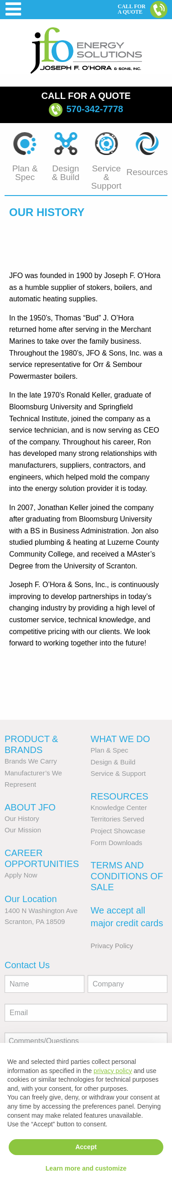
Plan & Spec (110, 750)
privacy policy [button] (113, 1070)
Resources (120, 796)
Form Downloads (116, 842)
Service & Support (118, 773)
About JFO (30, 807)
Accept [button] (86, 1147)
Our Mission (23, 830)
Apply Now (21, 875)
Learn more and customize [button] (86, 1168)
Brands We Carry (31, 761)
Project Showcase (118, 831)
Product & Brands (31, 744)
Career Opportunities (42, 858)
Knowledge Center (119, 807)
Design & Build (113, 762)
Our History (22, 818)
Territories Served (118, 819)
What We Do (120, 739)
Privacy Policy (112, 946)
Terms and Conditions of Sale (127, 876)
